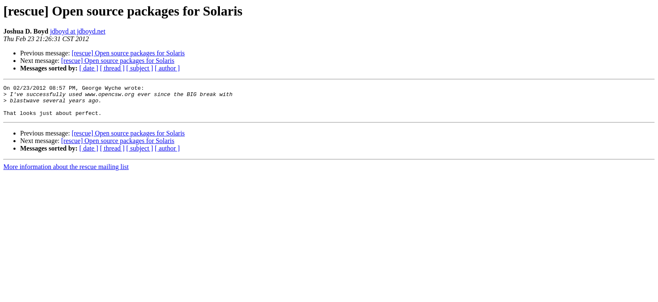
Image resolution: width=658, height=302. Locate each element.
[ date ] (88, 68)
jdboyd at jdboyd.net (77, 31)
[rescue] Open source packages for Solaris (128, 53)
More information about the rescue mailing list (66, 173)
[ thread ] (112, 68)
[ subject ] (139, 68)
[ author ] (167, 68)
